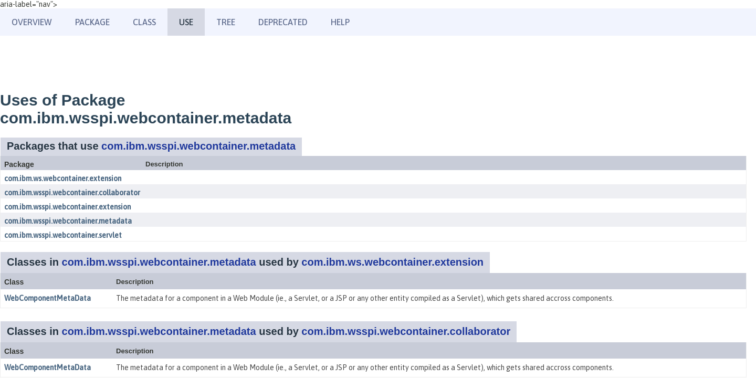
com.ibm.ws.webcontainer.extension (62, 178)
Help (340, 22)
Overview (32, 22)
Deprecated (283, 22)
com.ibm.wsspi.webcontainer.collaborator (72, 192)
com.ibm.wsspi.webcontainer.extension (67, 207)
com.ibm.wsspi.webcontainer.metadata (198, 146)
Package (92, 22)
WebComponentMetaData (47, 298)
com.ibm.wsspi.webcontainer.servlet (63, 235)
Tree (225, 22)
